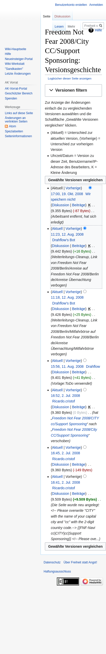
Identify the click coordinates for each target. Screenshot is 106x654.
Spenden (11, 98)
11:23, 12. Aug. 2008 (67, 234)
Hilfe (8, 54)
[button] (73, 90)
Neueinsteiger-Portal (18, 59)
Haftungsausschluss (57, 571)
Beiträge (78, 205)
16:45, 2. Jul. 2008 (65, 453)
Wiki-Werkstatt (14, 64)
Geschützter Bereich (18, 93)
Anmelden (96, 5)
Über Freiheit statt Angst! (80, 562)
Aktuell (57, 229)
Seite (46, 16)
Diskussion (60, 205)
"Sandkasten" (14, 69)
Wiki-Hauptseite (15, 49)
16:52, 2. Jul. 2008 (65, 396)
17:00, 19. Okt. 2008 (67, 194)
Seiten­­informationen (18, 136)
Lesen (52, 26)
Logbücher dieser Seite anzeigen (70, 78)
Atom (12, 126)
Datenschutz (52, 562)
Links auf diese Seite (19, 113)
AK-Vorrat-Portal (16, 88)
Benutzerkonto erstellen (71, 5)
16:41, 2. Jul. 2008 (65, 482)
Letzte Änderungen (17, 73)
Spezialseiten (14, 131)
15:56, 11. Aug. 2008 (67, 366)
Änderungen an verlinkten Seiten (16, 119)
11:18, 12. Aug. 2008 (67, 297)
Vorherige (73, 188)
